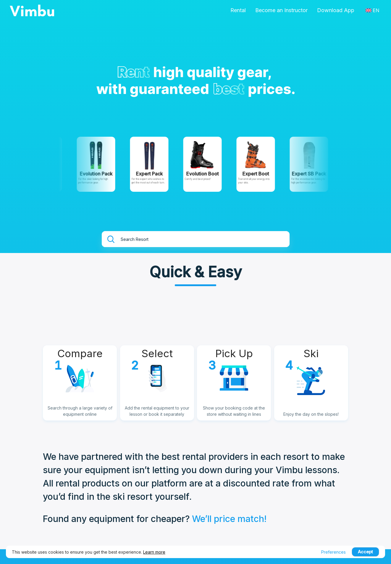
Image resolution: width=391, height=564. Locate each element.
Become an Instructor (281, 10)
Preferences (333, 552)
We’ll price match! (229, 518)
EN (372, 10)
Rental (238, 10)
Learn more (154, 552)
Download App (335, 10)
